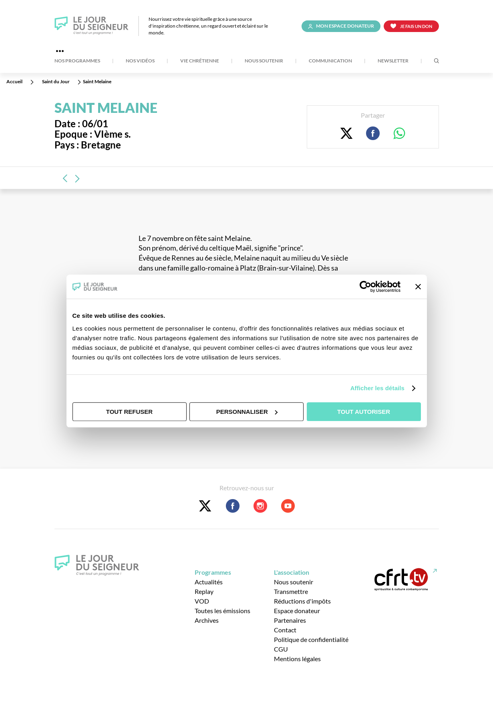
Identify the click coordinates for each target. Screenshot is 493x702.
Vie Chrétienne (199, 60)
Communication (330, 60)
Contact (285, 630)
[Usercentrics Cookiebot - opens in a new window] (365, 287)
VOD (202, 601)
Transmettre (291, 591)
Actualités (209, 582)
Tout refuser (129, 411)
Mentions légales (297, 658)
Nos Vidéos (140, 60)
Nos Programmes (77, 60)
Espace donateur (297, 610)
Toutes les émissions (222, 610)
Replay (204, 591)
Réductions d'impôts (302, 601)
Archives (207, 620)
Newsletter (393, 60)
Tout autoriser (363, 411)
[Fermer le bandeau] (418, 286)
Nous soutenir (264, 60)
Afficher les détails (377, 388)
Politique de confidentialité (311, 639)
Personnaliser (247, 411)
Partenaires (290, 620)
